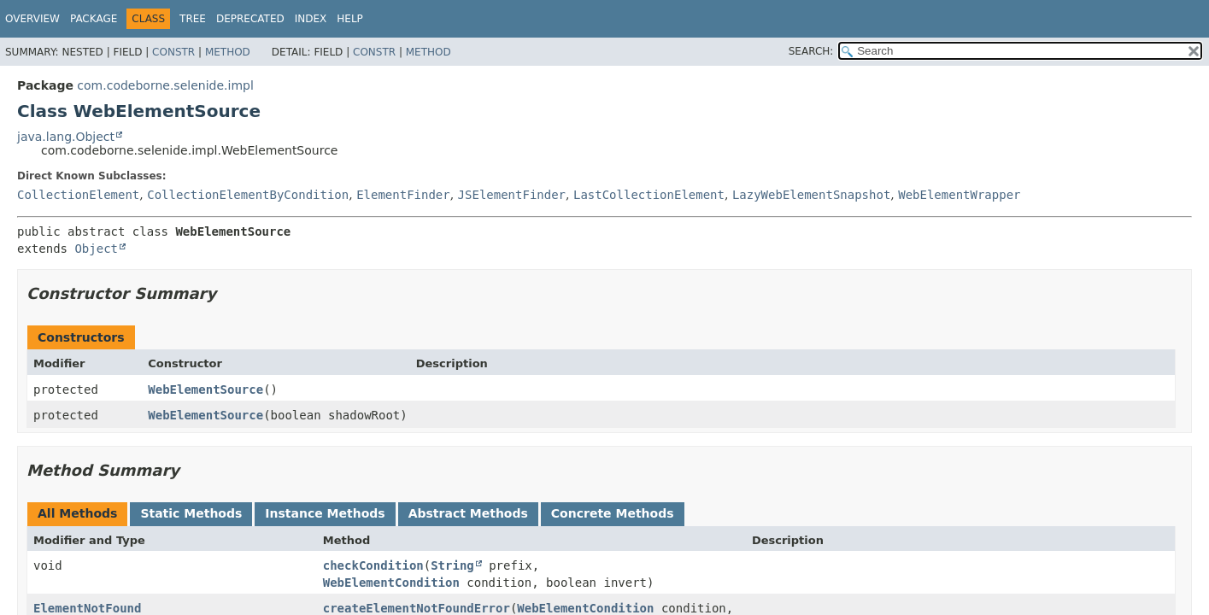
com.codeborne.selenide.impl (165, 85)
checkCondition (373, 565)
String (452, 565)
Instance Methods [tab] (324, 513)
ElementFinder (403, 195)
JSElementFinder (512, 195)
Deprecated (250, 19)
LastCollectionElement (649, 195)
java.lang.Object (65, 137)
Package (93, 19)
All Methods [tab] (77, 513)
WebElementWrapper (959, 195)
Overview (32, 19)
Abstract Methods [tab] (468, 513)
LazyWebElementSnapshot (811, 195)
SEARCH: (811, 51)
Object (96, 248)
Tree (192, 19)
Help (350, 19)
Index (311, 19)
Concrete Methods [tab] (612, 513)
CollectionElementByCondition (248, 195)
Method (227, 52)
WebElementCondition (391, 582)
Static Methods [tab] (191, 513)
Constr (173, 52)
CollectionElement (78, 195)
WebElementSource (205, 389)
